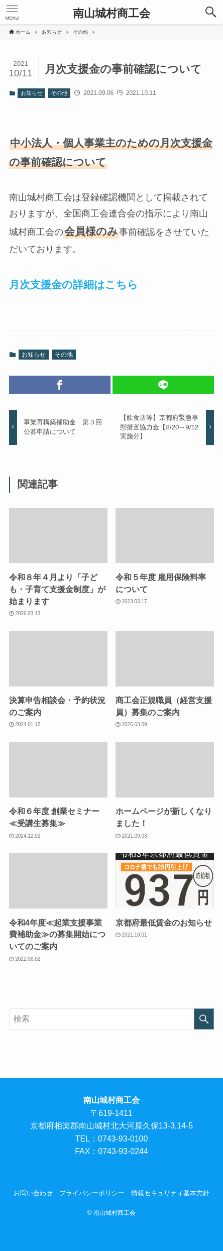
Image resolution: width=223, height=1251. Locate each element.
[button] (211, 12)
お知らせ (32, 93)
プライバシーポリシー (92, 1193)
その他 (59, 93)
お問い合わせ (33, 1193)
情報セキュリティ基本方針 (170, 1193)
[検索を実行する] (204, 1019)
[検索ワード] (111, 1019)
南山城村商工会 (111, 13)
